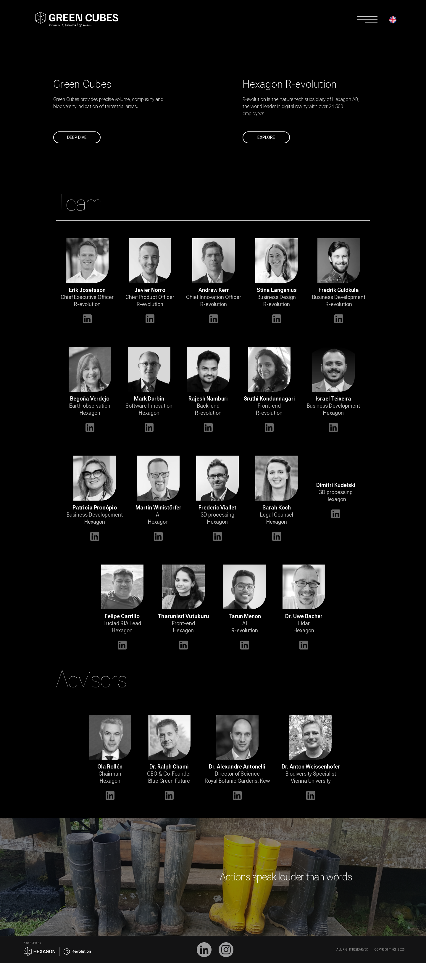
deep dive (77, 137)
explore (266, 137)
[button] (395, 21)
